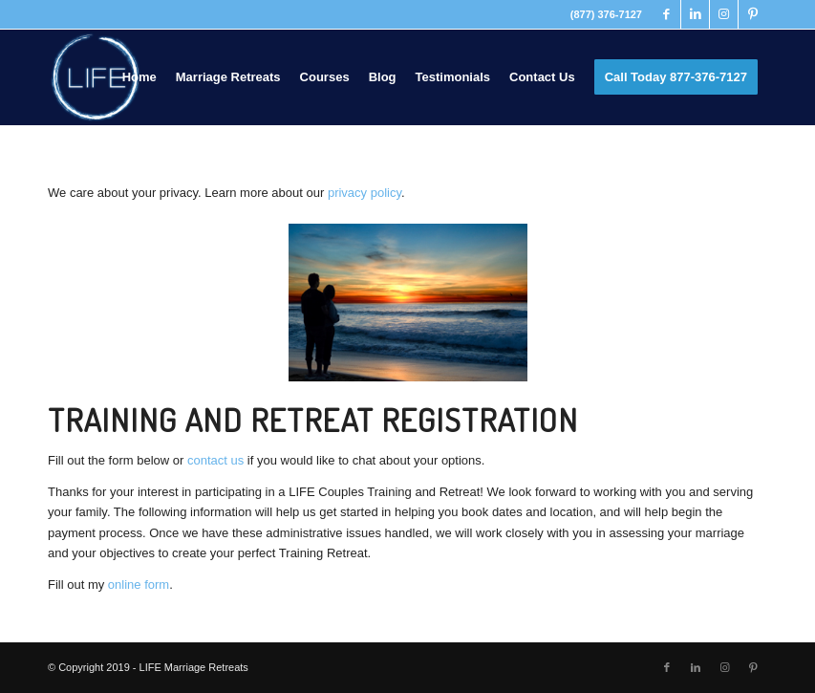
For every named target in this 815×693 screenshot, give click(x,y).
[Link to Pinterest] (753, 14)
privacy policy (364, 192)
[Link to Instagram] (724, 14)
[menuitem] (139, 77)
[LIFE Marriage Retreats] (95, 77)
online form (138, 584)
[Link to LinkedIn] (695, 14)
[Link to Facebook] (666, 14)
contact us (215, 460)
